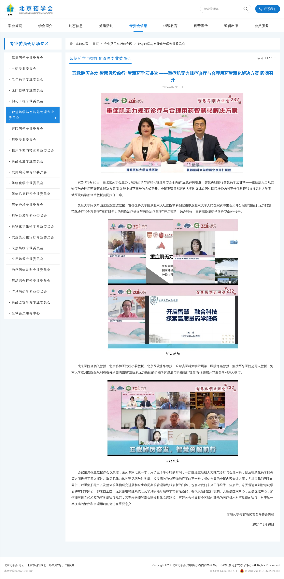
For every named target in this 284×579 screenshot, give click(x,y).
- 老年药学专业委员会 (26, 79)
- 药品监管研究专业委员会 (30, 302)
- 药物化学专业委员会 (26, 183)
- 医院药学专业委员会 (26, 128)
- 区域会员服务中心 (24, 313)
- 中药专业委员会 (22, 68)
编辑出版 (231, 26)
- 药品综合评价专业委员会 (30, 280)
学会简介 (45, 26)
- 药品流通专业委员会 (26, 161)
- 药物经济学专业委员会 (28, 215)
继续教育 (170, 26)
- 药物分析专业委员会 (26, 204)
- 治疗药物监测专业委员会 (30, 269)
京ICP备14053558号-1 (223, 570)
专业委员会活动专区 (118, 44)
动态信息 (76, 26)
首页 (95, 44)
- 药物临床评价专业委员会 (30, 193)
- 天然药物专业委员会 (26, 248)
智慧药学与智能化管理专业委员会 (161, 44)
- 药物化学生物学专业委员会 (31, 226)
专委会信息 (138, 26)
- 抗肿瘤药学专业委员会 (28, 172)
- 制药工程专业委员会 (26, 101)
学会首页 (15, 26)
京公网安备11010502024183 (262, 570)
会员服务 (261, 26)
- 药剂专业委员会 (22, 139)
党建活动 (106, 26)
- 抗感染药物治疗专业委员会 (31, 237)
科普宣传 (201, 26)
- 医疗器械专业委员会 (26, 90)
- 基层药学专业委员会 (26, 57)
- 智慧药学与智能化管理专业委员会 (33, 115)
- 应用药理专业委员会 (26, 259)
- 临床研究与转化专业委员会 (31, 150)
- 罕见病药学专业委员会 (28, 291)
